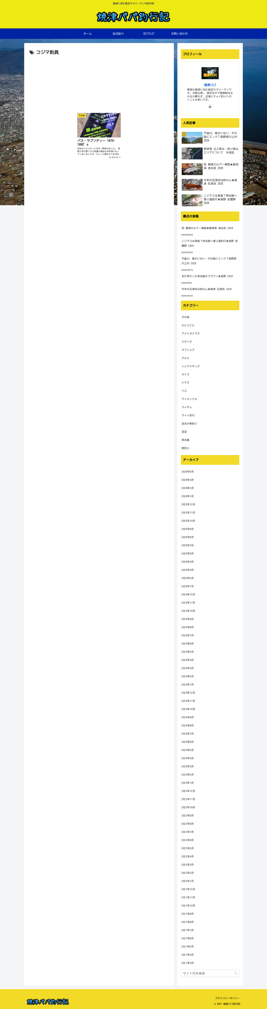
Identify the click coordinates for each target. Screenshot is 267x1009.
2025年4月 (188, 561)
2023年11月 (188, 701)
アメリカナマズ (191, 333)
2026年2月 (188, 488)
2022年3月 (188, 864)
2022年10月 (188, 807)
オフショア (188, 350)
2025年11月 (188, 512)
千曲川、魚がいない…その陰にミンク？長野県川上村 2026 (209, 261)
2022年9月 (188, 815)
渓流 (184, 431)
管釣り (185, 448)
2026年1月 (188, 496)
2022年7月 (188, 832)
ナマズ (185, 382)
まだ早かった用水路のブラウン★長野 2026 (207, 276)
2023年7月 (188, 733)
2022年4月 (188, 856)
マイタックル (189, 399)
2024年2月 (188, 676)
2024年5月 (188, 651)
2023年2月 (188, 774)
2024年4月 (188, 660)
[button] (236, 973)
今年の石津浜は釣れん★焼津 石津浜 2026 (207, 289)
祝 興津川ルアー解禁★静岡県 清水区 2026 (207, 228)
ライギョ (187, 407)
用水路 (185, 440)
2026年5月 (188, 471)
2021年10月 (188, 905)
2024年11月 (188, 602)
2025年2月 (188, 578)
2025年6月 (188, 553)
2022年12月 (188, 791)
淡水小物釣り (189, 423)
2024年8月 (188, 627)
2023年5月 (188, 750)
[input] (210, 973)
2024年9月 (188, 619)
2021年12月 (188, 889)
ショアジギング (191, 366)
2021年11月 (188, 897)
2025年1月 (188, 586)
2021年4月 (188, 954)
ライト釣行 (188, 415)
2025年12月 (188, 504)
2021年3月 (188, 963)
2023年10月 (188, 709)
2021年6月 (188, 938)
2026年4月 (188, 480)
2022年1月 (188, 881)
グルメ (185, 358)
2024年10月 (188, 611)
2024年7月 (188, 635)
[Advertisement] (99, 82)
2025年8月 (188, 537)
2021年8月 (188, 922)
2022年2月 (188, 873)
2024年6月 (188, 643)
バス (184, 391)
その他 (185, 317)
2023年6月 (188, 742)
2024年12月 (188, 594)
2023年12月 (188, 692)
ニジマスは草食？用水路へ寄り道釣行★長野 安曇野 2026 (210, 243)
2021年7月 (188, 930)
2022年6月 (188, 840)
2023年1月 (188, 782)
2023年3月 (188, 766)
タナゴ (185, 374)
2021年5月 (188, 946)
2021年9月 (188, 913)
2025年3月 (188, 570)
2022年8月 (188, 823)
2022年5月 (188, 848)
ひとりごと (188, 325)
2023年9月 (188, 717)
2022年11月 (188, 799)
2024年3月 (188, 668)
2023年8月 (188, 725)
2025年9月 (188, 529)
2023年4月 (188, 758)
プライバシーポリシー (227, 998)
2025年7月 (188, 545)
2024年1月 (188, 684)
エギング (187, 341)
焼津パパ (210, 84)
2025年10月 (188, 520)
